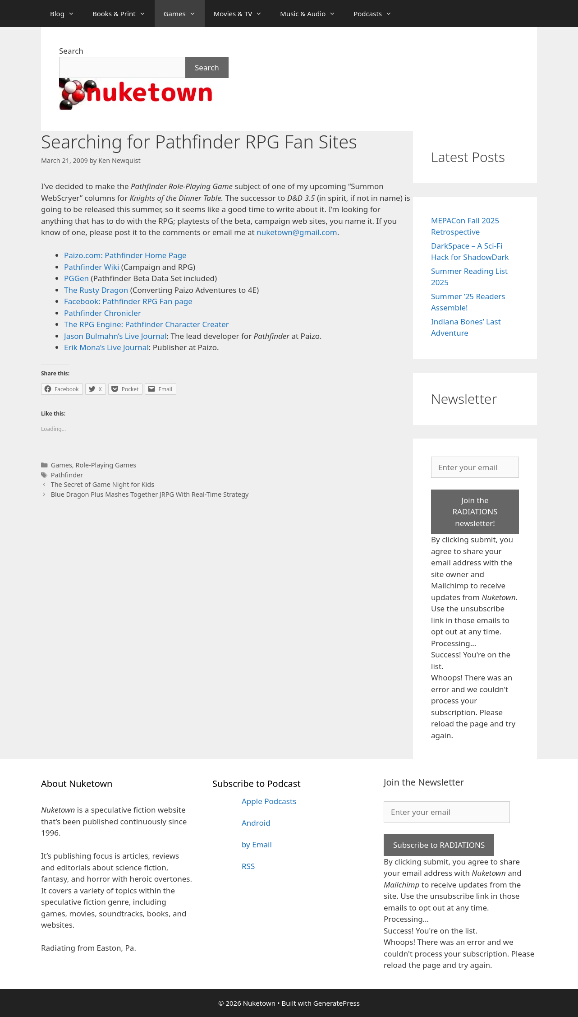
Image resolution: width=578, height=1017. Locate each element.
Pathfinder (67, 475)
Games (184, 13)
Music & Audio (312, 13)
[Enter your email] (475, 467)
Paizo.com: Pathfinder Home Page (125, 255)
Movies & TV (242, 13)
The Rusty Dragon (96, 290)
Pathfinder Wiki (91, 267)
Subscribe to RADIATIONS (439, 845)
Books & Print (123, 13)
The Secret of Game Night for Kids (102, 484)
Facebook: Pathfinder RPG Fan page (128, 301)
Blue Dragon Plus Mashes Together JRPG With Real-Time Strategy (150, 494)
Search (71, 51)
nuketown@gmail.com (297, 232)
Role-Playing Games (105, 465)
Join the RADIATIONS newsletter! (474, 511)
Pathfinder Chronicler (102, 313)
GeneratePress (336, 1003)
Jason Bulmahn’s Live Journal (115, 336)
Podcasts (377, 13)
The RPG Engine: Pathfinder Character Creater (146, 324)
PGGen (76, 278)
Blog (66, 13)
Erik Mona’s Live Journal (106, 347)
